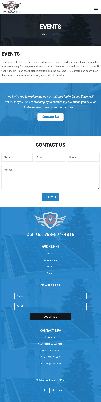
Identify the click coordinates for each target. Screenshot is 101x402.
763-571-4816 (54, 357)
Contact (50, 273)
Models (50, 266)
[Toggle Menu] (96, 8)
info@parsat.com (53, 364)
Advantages (50, 260)
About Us (50, 253)
